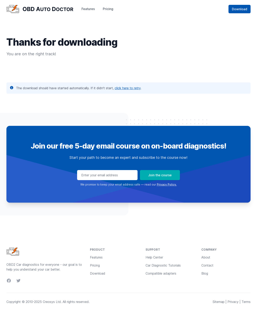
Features (88, 9)
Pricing (108, 9)
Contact (207, 265)
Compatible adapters (161, 273)
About (205, 257)
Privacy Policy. (167, 184)
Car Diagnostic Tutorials (163, 265)
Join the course (160, 175)
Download (239, 9)
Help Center (154, 257)
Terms (246, 302)
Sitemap (218, 302)
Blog (204, 273)
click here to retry (128, 88)
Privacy (233, 302)
